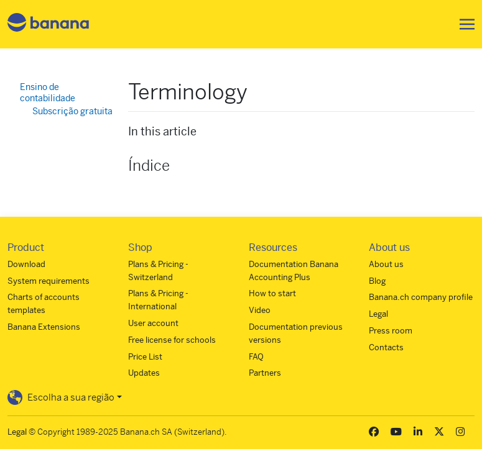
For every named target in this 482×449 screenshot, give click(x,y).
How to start (272, 293)
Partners (265, 373)
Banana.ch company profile (421, 297)
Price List (145, 356)
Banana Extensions (43, 327)
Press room (390, 330)
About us (386, 264)
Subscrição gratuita (72, 111)
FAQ (256, 356)
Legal (378, 314)
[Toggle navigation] (463, 24)
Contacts (386, 347)
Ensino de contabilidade (47, 92)
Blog (377, 281)
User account (153, 323)
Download (26, 264)
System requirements (48, 281)
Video (260, 310)
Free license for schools (172, 340)
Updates (144, 373)
